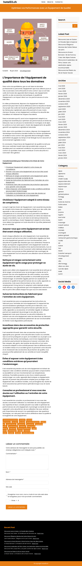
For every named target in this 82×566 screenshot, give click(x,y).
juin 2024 (61, 145)
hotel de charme (64, 202)
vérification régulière (27, 433)
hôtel (60, 199)
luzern (60, 220)
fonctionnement (13, 426)
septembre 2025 (64, 107)
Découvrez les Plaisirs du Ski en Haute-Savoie (16, 551)
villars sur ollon (63, 266)
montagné (62, 233)
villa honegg (62, 264)
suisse (60, 246)
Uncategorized (25, 71)
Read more (40, 533)
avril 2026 (61, 89)
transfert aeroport (64, 253)
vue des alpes (63, 269)
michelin (61, 230)
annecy (61, 176)
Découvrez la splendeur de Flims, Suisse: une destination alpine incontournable (26, 546)
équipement (30, 424)
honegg (61, 197)
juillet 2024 (62, 143)
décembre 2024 (64, 130)
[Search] (74, 26)
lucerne (61, 212)
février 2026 (62, 94)
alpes (60, 171)
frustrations (22, 426)
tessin (60, 251)
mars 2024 (62, 153)
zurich (60, 274)
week (60, 271)
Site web (9, 487)
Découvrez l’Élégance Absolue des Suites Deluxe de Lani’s (67, 47)
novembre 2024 (64, 132)
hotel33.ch (10, 2)
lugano (60, 215)
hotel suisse (62, 204)
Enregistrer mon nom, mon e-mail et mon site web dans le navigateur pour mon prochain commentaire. (28, 495)
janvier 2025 (62, 127)
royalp (60, 240)
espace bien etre (64, 181)
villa (59, 261)
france (60, 189)
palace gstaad (63, 235)
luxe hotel (61, 217)
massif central (63, 225)
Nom (8, 472)
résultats (11, 433)
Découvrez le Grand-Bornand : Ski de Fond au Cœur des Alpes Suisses (67, 54)
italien (60, 207)
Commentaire (11, 454)
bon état (22, 422)
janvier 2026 (62, 96)
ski (59, 243)
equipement (21, 424)
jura (59, 210)
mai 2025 (61, 117)
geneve (61, 192)
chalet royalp (63, 179)
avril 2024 (61, 150)
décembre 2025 (64, 99)
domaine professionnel (33, 422)
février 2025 (62, 125)
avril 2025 (61, 119)
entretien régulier (11, 424)
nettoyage (12, 428)
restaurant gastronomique (67, 238)
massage (61, 222)
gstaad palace (63, 194)
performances (12, 430)
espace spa (62, 186)
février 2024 (62, 155)
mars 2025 (62, 122)
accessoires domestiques (10, 420)
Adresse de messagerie (15, 479)
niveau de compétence (24, 428)
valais (60, 258)
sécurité (18, 433)
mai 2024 (61, 148)
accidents (22, 420)
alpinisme (61, 174)
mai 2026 (61, 86)
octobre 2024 (63, 135)
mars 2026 (62, 91)
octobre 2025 (63, 104)
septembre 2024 (64, 137)
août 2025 (62, 109)
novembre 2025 (64, 101)
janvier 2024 (62, 158)
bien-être (14, 422)
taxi (59, 248)
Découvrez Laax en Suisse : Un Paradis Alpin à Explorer (19, 531)
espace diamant (64, 184)
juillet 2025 (62, 112)
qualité (20, 430)
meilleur (61, 228)
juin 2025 (61, 114)
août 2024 (62, 140)
